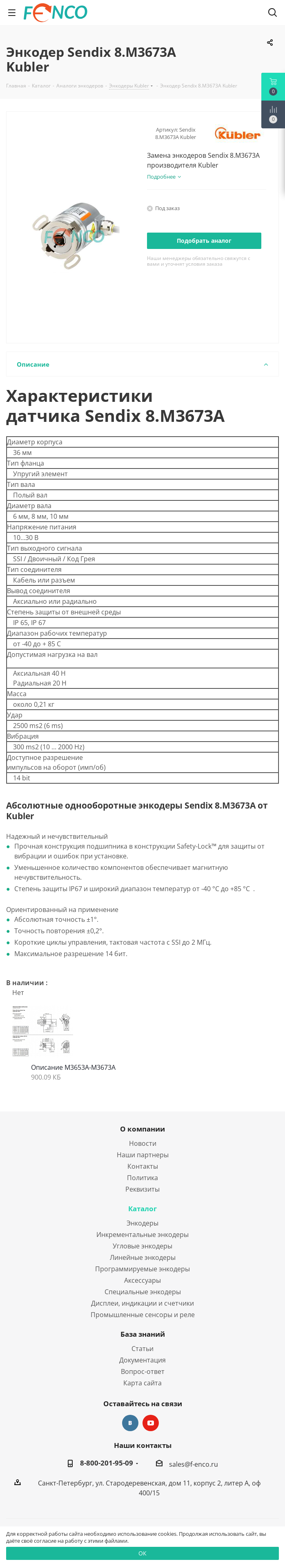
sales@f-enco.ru (193, 1464)
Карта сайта (142, 1382)
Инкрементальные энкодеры (142, 1234)
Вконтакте (130, 1423)
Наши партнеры (143, 1154)
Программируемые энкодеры (142, 1268)
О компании (142, 1129)
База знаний (142, 1334)
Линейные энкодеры (143, 1257)
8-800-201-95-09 (106, 1463)
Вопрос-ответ (143, 1371)
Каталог (142, 1208)
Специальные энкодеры (143, 1291)
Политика (142, 1177)
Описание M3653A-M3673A (73, 1067)
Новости (142, 1143)
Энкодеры (142, 1223)
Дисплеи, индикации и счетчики (142, 1303)
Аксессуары (142, 1280)
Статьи (142, 1348)
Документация (142, 1360)
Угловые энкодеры (142, 1245)
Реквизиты (142, 1189)
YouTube (150, 1423)
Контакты (142, 1166)
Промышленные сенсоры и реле (143, 1314)
